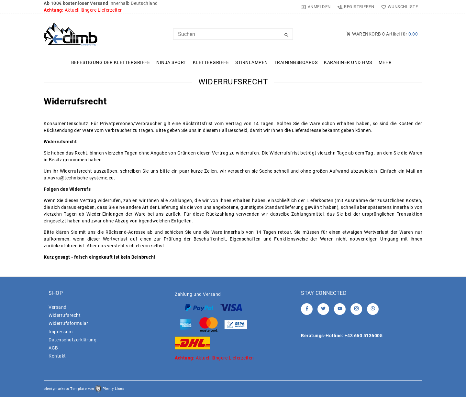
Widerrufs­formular (68, 323)
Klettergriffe (211, 62)
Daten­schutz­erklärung (72, 339)
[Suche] (286, 35)
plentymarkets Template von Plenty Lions (84, 389)
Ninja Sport (171, 62)
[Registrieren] (356, 6)
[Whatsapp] (373, 309)
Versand (58, 307)
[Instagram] (356, 309)
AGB (53, 347)
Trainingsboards (296, 62)
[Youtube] (340, 309)
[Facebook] (307, 309)
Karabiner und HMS (348, 62)
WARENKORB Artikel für (382, 34)
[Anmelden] (316, 6)
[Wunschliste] (398, 6)
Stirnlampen (251, 62)
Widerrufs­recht (65, 315)
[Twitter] (323, 309)
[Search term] (233, 34)
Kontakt (57, 356)
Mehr (385, 62)
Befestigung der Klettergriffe (110, 62)
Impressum (61, 331)
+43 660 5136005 (364, 335)
